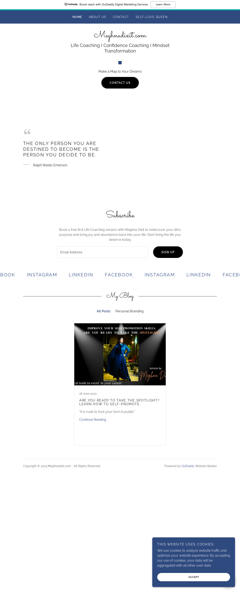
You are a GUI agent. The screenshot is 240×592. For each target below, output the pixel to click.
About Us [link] (97, 17)
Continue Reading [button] (92, 519)
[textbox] (102, 351)
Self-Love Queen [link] (152, 17)
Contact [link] (121, 17)
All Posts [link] (103, 411)
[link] (120, 36)
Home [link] (77, 17)
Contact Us (120, 182)
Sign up (168, 351)
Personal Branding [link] (129, 411)
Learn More (163, 4)
